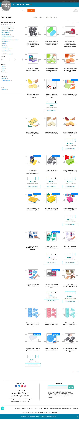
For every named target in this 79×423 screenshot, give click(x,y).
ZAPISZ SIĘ (71, 391)
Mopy (3, 38)
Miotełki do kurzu (6, 34)
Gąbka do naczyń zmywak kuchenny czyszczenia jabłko (51, 71)
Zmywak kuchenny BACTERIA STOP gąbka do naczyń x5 (33, 250)
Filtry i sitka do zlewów (7, 27)
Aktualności (46, 411)
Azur (3, 70)
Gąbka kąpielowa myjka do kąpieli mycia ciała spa (33, 70)
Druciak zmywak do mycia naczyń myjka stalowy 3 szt (70, 353)
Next (39, 34)
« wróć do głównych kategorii (6, 24)
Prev (26, 34)
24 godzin (5, 78)
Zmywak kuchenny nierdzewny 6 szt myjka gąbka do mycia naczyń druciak (33, 44)
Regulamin (24, 411)
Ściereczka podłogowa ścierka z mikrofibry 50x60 (51, 249)
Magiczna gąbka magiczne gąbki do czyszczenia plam (33, 352)
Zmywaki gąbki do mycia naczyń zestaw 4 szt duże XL (32, 135)
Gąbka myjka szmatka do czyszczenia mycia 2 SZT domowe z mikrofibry (51, 43)
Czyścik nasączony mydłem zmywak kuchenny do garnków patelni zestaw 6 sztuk (70, 44)
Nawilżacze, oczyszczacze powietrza (10, 39)
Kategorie (16, 4)
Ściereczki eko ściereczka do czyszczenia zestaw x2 (70, 288)
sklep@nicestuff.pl (22, 399)
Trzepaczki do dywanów (7, 49)
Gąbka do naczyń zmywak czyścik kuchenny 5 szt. (33, 211)
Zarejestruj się (74, 1)
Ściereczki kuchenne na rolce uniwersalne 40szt (70, 249)
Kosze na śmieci (6, 32)
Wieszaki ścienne (6, 50)
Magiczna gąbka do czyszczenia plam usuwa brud (51, 97)
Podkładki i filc (5, 41)
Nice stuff (4, 72)
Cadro (4, 68)
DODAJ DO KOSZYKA (51, 111)
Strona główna (17, 411)
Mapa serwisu (75, 411)
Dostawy (35, 411)
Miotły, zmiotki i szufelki (8, 36)
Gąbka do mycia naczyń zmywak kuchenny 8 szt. (51, 211)
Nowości (22, 4)
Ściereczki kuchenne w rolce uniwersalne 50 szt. (51, 326)
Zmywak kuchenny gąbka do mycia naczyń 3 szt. (51, 173)
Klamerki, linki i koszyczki (8, 30)
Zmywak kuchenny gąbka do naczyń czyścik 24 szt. (70, 211)
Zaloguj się (65, 1)
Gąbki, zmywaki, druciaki (8, 28)
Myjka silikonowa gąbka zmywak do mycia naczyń (51, 352)
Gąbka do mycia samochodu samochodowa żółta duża (33, 174)
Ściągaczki (5, 47)
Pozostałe (4, 43)
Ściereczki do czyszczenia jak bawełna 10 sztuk (33, 288)
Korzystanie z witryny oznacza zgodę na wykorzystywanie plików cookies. (39, 420)
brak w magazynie (7, 80)
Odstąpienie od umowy (66, 411)
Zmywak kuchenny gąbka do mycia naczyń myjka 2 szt (70, 135)
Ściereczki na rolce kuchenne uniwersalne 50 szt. (70, 327)
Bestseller (5, 89)
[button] (16, 389)
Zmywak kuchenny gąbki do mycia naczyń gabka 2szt (70, 71)
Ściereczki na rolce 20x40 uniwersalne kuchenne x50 (33, 327)
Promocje (29, 4)
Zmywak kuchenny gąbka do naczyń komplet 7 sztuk (70, 96)
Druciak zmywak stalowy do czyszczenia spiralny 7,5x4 (51, 289)
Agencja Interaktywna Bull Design (50, 415)
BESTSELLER (56, 80)
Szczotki (4, 45)
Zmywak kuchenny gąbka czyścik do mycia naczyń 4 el (70, 174)
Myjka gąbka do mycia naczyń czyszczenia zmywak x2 (33, 97)
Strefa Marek (29, 411)
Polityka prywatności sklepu (55, 411)
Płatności (40, 411)
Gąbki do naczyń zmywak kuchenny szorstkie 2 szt (51, 134)
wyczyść (10, 54)
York (4, 66)
